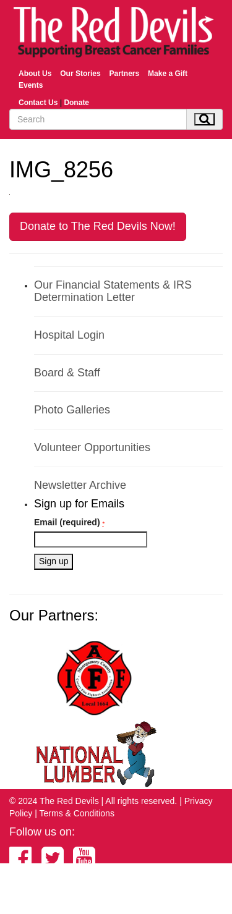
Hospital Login (69, 335)
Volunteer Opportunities (92, 447)
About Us (35, 73)
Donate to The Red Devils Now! (98, 226)
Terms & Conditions (77, 813)
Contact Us (38, 102)
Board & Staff (67, 372)
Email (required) (69, 522)
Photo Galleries (72, 410)
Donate (76, 102)
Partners (124, 73)
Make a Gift (167, 73)
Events (31, 85)
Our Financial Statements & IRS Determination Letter (113, 291)
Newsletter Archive (80, 485)
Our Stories (80, 73)
